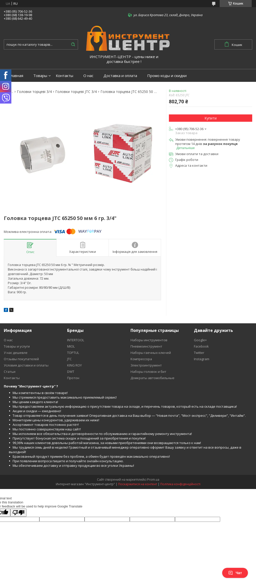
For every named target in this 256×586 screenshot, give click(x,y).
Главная (16, 76)
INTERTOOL (75, 340)
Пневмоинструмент (146, 346)
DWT (70, 371)
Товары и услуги (17, 346)
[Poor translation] (18, 512)
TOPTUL (73, 352)
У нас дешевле (16, 352)
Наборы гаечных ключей (151, 352)
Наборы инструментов (149, 340)
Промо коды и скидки (167, 76)
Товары (40, 76)
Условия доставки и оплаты (26, 365)
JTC (69, 359)
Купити (210, 118)
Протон (73, 378)
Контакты (64, 76)
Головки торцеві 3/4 (34, 91)
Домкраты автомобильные (152, 378)
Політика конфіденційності (180, 484)
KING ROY (74, 365)
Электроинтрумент (146, 365)
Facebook (201, 346)
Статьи (9, 371)
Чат (235, 573)
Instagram (201, 359)
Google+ (200, 340)
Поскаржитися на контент (137, 484)
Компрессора (141, 359)
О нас (88, 76)
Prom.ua (153, 479)
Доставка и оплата (120, 76)
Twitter (199, 352)
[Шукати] (73, 44)
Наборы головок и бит (148, 371)
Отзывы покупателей (21, 359)
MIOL (71, 346)
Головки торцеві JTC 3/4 (76, 91)
